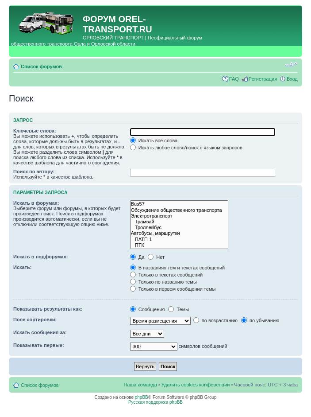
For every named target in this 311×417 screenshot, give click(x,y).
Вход (292, 79)
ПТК (179, 245)
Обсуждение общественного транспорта (179, 210)
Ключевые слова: (34, 130)
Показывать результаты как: (47, 309)
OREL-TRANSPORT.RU (117, 24)
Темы (178, 309)
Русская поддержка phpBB (155, 402)
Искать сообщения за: (40, 332)
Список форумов (41, 66)
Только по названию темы (163, 281)
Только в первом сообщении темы (173, 289)
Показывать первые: (38, 345)
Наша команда (140, 384)
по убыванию (260, 320)
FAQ (234, 79)
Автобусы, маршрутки (179, 233)
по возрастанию (215, 320)
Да (137, 257)
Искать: (22, 267)
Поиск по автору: (33, 171)
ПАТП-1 (179, 239)
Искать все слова (154, 140)
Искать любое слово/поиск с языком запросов (186, 147)
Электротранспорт (179, 216)
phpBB (141, 397)
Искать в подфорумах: (40, 256)
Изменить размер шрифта (291, 65)
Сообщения (147, 309)
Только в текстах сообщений (166, 274)
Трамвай (179, 222)
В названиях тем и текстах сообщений (177, 267)
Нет (156, 257)
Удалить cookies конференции (195, 384)
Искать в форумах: (36, 203)
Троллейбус (179, 227)
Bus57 (179, 204)
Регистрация (263, 79)
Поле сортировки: (35, 319)
